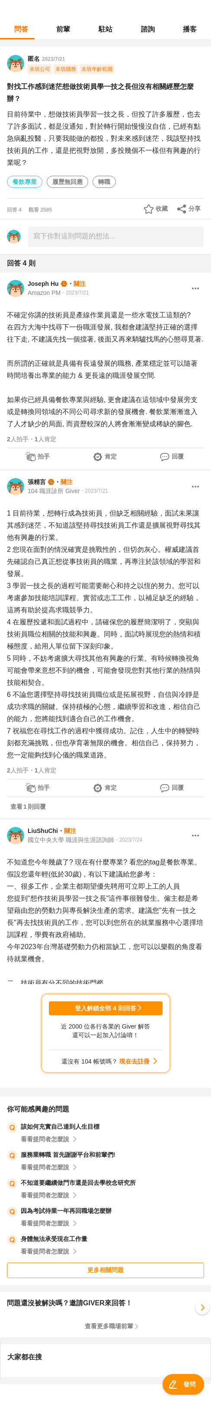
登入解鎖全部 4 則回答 (105, 1008)
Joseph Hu (43, 283)
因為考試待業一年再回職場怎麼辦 (66, 1210)
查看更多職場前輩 (109, 1326)
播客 (190, 29)
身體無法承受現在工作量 (54, 1238)
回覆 (178, 456)
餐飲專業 (25, 181)
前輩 (63, 29)
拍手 (44, 456)
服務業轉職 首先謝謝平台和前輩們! (68, 1154)
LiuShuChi (43, 830)
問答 (21, 29)
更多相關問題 (105, 1269)
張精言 (37, 481)
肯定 (111, 456)
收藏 (162, 208)
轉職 (104, 181)
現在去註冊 (134, 1061)
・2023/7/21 (75, 293)
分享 (195, 208)
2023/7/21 (53, 59)
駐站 (105, 29)
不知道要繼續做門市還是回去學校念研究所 (78, 1182)
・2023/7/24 (128, 840)
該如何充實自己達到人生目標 (60, 1126)
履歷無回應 (67, 181)
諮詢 (148, 29)
